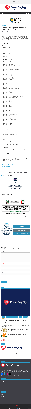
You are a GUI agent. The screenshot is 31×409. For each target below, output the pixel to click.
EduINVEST (2, 383)
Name (2, 263)
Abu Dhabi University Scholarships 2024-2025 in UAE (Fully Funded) (14, 216)
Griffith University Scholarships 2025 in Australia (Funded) (19, 172)
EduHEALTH (3, 381)
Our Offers (2, 396)
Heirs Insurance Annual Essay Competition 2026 (15, 339)
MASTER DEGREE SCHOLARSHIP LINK (7, 164)
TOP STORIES (3, 318)
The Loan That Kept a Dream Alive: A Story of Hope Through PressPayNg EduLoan (14, 321)
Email (2, 267)
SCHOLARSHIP (3, 25)
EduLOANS (2, 385)
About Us (2, 394)
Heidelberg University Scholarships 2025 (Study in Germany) (11, 170)
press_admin (9, 31)
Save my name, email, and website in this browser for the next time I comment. (15, 277)
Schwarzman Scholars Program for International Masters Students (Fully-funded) (13, 194)
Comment (3, 251)
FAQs (2, 398)
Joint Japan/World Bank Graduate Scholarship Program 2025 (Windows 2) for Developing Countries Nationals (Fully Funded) (15, 239)
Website (2, 272)
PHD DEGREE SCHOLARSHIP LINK (7, 166)
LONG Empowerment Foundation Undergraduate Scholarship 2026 (17, 334)
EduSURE (2, 388)
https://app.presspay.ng (15, 375)
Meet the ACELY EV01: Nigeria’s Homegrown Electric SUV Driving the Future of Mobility (18, 330)
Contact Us (2, 400)
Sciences (19, 61)
